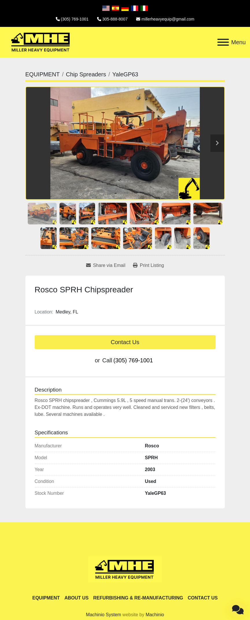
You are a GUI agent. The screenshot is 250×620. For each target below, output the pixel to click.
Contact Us (125, 342)
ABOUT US (76, 597)
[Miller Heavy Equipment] (125, 569)
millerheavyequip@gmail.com (167, 19)
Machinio (155, 614)
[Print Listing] (148, 265)
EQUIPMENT (46, 597)
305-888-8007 (114, 19)
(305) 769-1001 (75, 19)
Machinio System (103, 614)
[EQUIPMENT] (42, 74)
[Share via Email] (105, 265)
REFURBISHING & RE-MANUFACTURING (138, 597)
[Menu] (223, 42)
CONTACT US (203, 597)
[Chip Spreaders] (86, 74)
